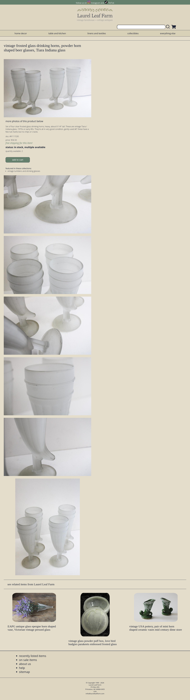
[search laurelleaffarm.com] (168, 27)
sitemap (24, 672)
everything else (167, 33)
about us (25, 664)
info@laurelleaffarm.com (95, 694)
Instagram (95, 3)
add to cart (17, 159)
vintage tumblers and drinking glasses (24, 171)
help (22, 668)
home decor (21, 33)
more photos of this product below (24, 121)
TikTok (111, 3)
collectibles (133, 33)
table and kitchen (57, 33)
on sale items (28, 660)
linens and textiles (96, 33)
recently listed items (32, 656)
